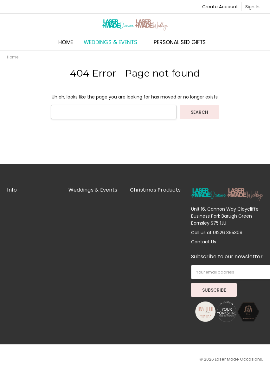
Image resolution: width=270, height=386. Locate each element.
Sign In (252, 6)
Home (65, 42)
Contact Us (203, 242)
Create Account (220, 6)
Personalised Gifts (183, 42)
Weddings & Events (113, 42)
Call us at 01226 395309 (216, 232)
